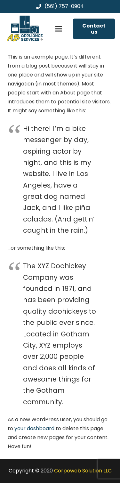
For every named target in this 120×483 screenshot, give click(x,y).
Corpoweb (83, 470)
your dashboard (34, 428)
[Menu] (58, 29)
